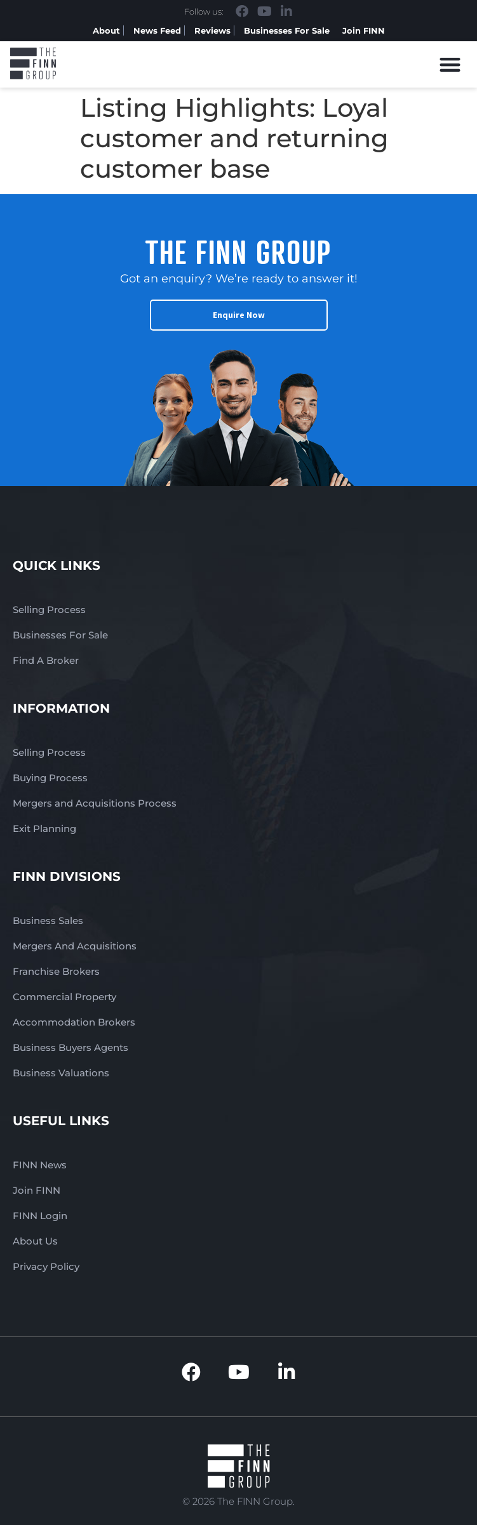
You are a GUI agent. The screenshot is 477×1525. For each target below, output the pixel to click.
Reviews (212, 30)
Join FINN (363, 30)
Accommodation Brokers (74, 1022)
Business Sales (48, 920)
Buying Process (50, 778)
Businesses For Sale (287, 30)
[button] (450, 64)
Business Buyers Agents (70, 1047)
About (106, 30)
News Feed (157, 30)
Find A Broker (46, 660)
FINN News (40, 1165)
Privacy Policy (46, 1266)
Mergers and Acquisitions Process (95, 803)
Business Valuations (61, 1073)
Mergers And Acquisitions (75, 946)
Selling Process (49, 610)
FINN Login (40, 1216)
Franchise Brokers (56, 971)
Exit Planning (44, 828)
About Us (35, 1241)
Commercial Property (64, 997)
